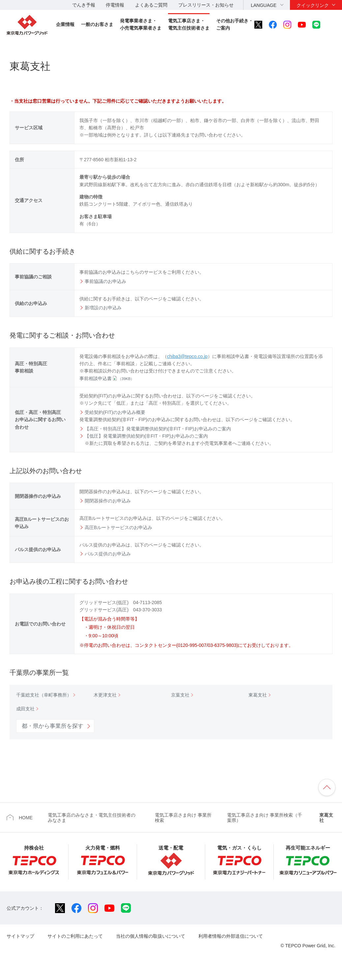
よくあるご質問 (151, 5)
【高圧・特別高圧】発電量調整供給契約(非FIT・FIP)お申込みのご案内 (158, 428)
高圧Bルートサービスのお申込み (118, 527)
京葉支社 (180, 695)
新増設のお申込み (103, 307)
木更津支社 (105, 695)
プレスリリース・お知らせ (206, 5)
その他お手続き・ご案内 (234, 24)
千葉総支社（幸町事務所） (43, 695)
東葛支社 (257, 695)
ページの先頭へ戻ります (326, 787)
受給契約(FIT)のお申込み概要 (115, 412)
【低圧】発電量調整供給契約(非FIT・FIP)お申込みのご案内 (146, 436)
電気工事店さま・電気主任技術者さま (189, 24)
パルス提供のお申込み (108, 553)
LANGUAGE (263, 5)
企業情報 (65, 24)
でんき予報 (83, 5)
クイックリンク (313, 5)
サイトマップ (20, 936)
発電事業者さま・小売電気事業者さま (140, 24)
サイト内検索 (331, 24)
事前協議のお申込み (105, 281)
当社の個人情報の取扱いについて (150, 936)
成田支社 (25, 708)
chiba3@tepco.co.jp (187, 356)
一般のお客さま (97, 24)
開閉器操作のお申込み (108, 500)
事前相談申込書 (106, 378)
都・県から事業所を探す (52, 726)
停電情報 (115, 5)
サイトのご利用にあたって (75, 936)
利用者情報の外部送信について (230, 936)
